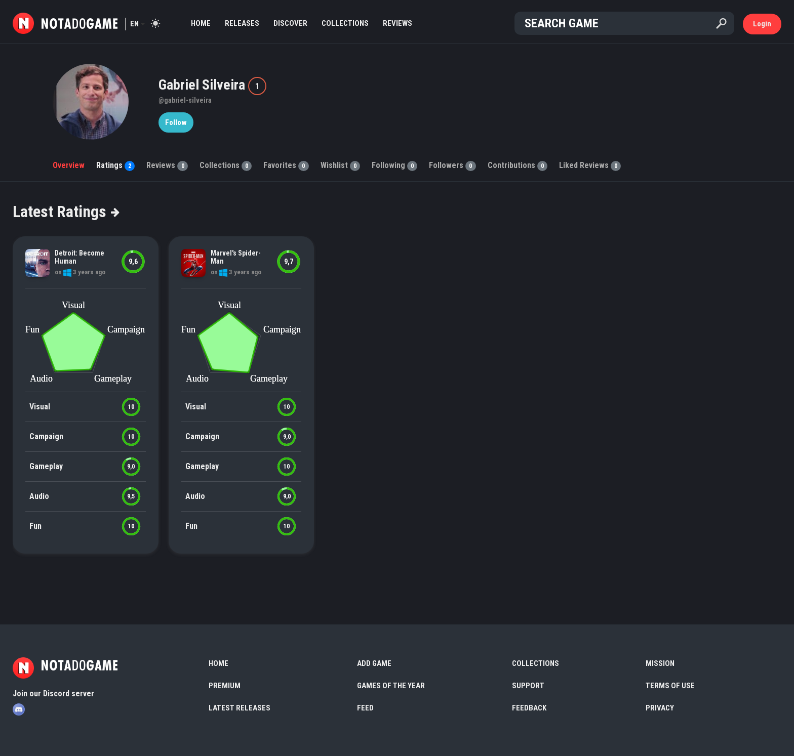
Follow (176, 122)
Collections (345, 23)
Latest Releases (239, 707)
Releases (242, 23)
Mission (660, 663)
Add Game (374, 663)
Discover (290, 23)
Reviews (397, 23)
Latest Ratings (65, 211)
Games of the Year (391, 685)
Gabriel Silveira (203, 84)
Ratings (115, 165)
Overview (69, 165)
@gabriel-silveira (185, 100)
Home (201, 23)
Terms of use (670, 685)
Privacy (660, 707)
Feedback (529, 707)
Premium (225, 685)
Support (528, 685)
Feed (365, 707)
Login (762, 23)
